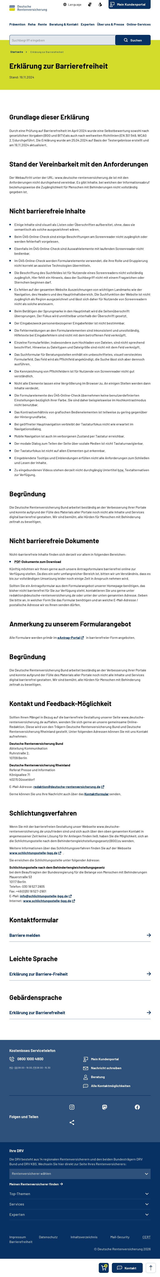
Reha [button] (31, 24)
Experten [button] (88, 24)
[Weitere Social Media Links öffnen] (72, 1123)
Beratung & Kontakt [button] (63, 24)
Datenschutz (48, 1237)
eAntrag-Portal (69, 637)
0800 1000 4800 (30, 1059)
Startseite (16, 51)
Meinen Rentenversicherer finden (34, 1184)
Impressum (17, 1237)
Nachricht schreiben (106, 1068)
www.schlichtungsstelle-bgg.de (33, 853)
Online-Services (139, 24)
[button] (72, 4)
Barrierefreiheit (20, 1242)
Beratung (98, 1077)
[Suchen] (133, 40)
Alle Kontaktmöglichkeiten (110, 1086)
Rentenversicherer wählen (31, 1173)
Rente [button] (42, 24)
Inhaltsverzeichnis (84, 1237)
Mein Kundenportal (131, 4)
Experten (17, 1214)
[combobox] (62, 40)
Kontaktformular (96, 794)
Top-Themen (19, 1193)
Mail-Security (119, 1237)
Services (16, 1204)
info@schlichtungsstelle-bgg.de (44, 896)
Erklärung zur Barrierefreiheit (47, 51)
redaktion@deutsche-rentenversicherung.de (67, 787)
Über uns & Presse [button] (110, 24)
